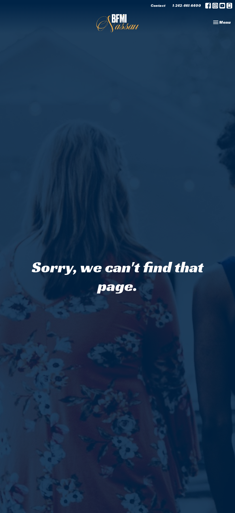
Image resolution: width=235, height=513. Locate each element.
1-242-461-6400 (186, 5)
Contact (158, 5)
